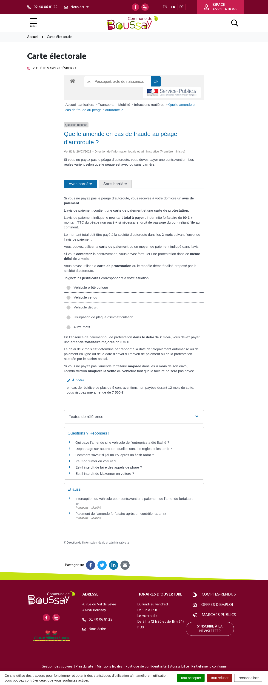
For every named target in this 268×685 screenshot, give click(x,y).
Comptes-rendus (219, 594)
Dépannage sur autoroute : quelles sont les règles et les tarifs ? (123, 449)
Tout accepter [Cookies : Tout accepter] (190, 678)
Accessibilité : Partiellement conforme (198, 666)
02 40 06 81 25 (97, 620)
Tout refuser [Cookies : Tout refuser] (219, 678)
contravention (176, 159)
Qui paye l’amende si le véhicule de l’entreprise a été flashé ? (122, 442)
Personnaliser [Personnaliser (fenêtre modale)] (248, 678)
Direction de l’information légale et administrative (98, 542)
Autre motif (78, 327)
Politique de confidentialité (146, 666)
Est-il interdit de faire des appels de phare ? (108, 467)
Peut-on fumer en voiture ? (95, 461)
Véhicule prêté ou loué (87, 287)
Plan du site (84, 666)
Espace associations (220, 7)
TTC (80, 222)
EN (165, 7)
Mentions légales (109, 666)
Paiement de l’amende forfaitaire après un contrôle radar (120, 513)
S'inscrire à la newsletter (210, 629)
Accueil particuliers (80, 104)
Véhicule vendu (81, 297)
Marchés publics (219, 615)
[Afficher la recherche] (234, 23)
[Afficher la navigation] (33, 23)
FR (173, 7)
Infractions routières (149, 104)
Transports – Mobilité (114, 104)
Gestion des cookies (57, 666)
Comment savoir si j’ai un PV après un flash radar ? (114, 455)
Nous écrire (94, 629)
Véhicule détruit (81, 307)
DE (182, 7)
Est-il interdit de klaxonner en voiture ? (104, 473)
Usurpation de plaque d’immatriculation (99, 317)
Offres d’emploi (217, 605)
